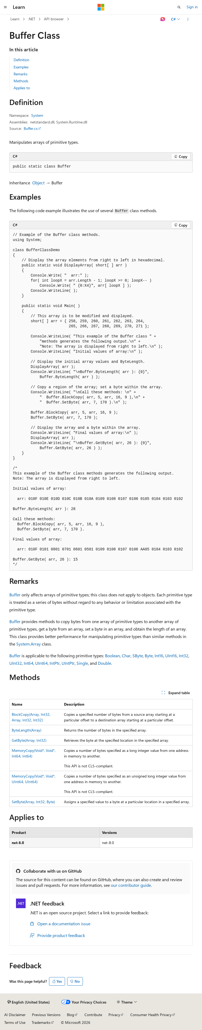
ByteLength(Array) (26, 730)
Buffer (15, 594)
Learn (14, 18)
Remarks (20, 73)
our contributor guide (131, 885)
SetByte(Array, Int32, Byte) (33, 801)
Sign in (192, 6)
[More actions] (188, 19)
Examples (21, 66)
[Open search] (179, 7)
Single (82, 663)
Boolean (112, 655)
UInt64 (41, 663)
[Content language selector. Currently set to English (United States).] (28, 1002)
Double (104, 663)
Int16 (159, 655)
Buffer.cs (31, 128)
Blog (70, 1014)
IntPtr (55, 663)
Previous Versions (46, 1014)
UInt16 (171, 655)
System (37, 115)
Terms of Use (14, 1022)
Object (38, 182)
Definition (21, 59)
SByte (137, 655)
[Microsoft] (101, 7)
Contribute (93, 1014)
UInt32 (15, 663)
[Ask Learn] (163, 19)
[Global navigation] (5, 7)
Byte (149, 655)
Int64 (28, 663)
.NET (31, 18)
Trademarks (41, 1022)
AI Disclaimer (15, 1014)
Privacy (114, 1014)
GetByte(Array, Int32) (29, 740)
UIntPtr (68, 663)
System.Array (28, 644)
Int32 (183, 655)
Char (126, 655)
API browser (54, 18)
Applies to (22, 87)
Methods (21, 80)
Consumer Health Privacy (151, 1014)
